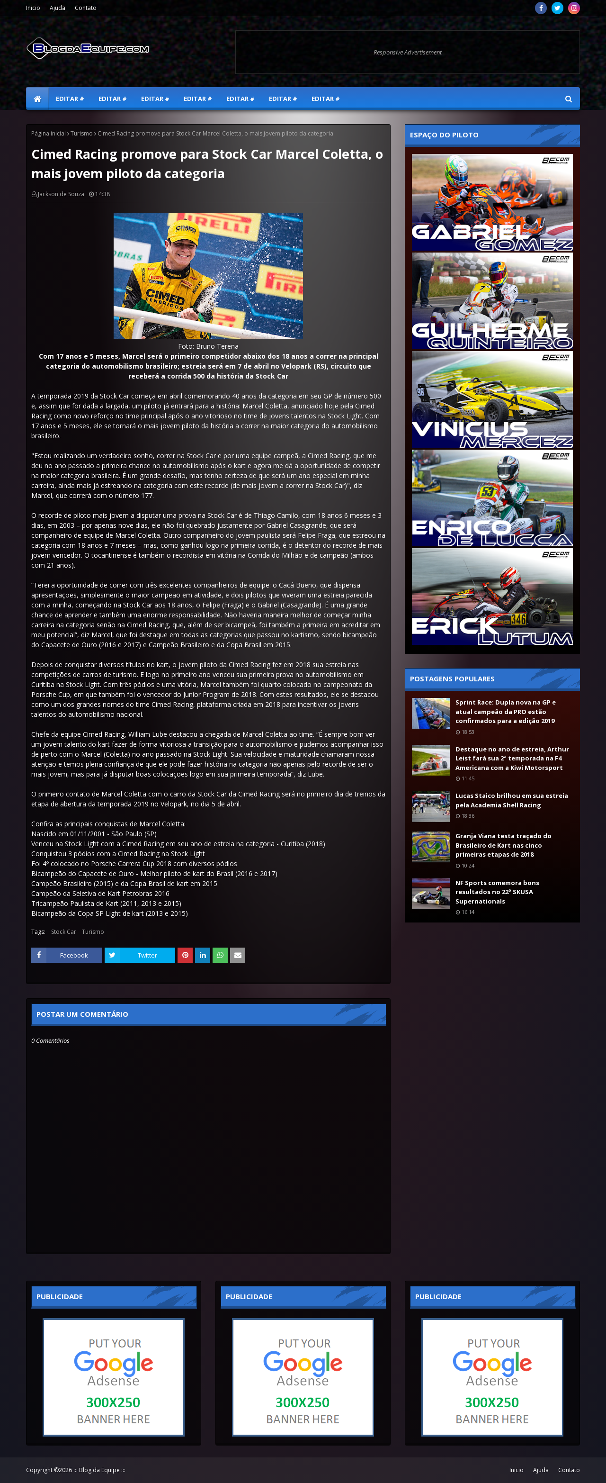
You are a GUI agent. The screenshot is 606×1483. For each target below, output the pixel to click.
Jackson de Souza (61, 194)
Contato (86, 8)
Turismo (82, 133)
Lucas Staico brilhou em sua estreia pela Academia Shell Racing (511, 800)
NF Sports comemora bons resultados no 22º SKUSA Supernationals (497, 891)
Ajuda (57, 8)
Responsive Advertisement (408, 52)
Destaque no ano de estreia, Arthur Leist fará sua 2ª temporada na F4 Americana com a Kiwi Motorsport (512, 758)
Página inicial (48, 133)
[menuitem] (37, 98)
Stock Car (63, 932)
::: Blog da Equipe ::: (99, 1470)
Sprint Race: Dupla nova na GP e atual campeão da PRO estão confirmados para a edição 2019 (505, 711)
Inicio (33, 8)
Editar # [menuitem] (70, 98)
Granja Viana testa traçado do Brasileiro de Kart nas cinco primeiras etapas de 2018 (503, 845)
